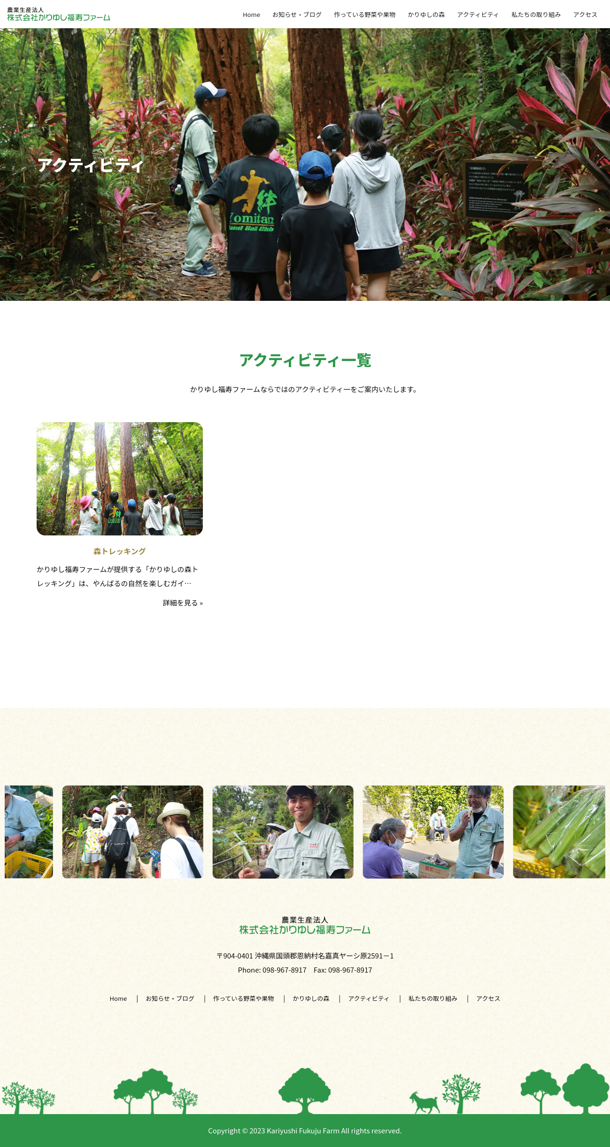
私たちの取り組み (538, 14)
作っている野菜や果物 (373, 14)
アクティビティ (483, 14)
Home (263, 14)
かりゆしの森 (432, 14)
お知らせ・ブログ (307, 14)
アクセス (586, 14)
